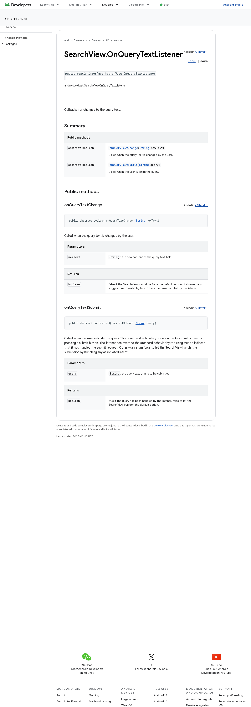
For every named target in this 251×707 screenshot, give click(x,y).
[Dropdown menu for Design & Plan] (92, 4)
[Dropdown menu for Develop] (119, 4)
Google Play (137, 4)
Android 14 (160, 701)
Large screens (129, 699)
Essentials (47, 4)
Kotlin (192, 61)
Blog (167, 4)
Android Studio (233, 4)
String (144, 148)
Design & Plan (78, 4)
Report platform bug (231, 695)
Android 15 (160, 695)
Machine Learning (100, 701)
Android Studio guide (199, 699)
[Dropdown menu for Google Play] (150, 4)
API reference (16, 19)
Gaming (94, 695)
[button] (25, 44)
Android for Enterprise (69, 701)
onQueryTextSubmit (123, 165)
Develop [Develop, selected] (108, 4)
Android (61, 695)
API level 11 (201, 51)
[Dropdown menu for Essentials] (59, 4)
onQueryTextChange (124, 148)
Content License (163, 425)
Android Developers (75, 40)
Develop (96, 40)
